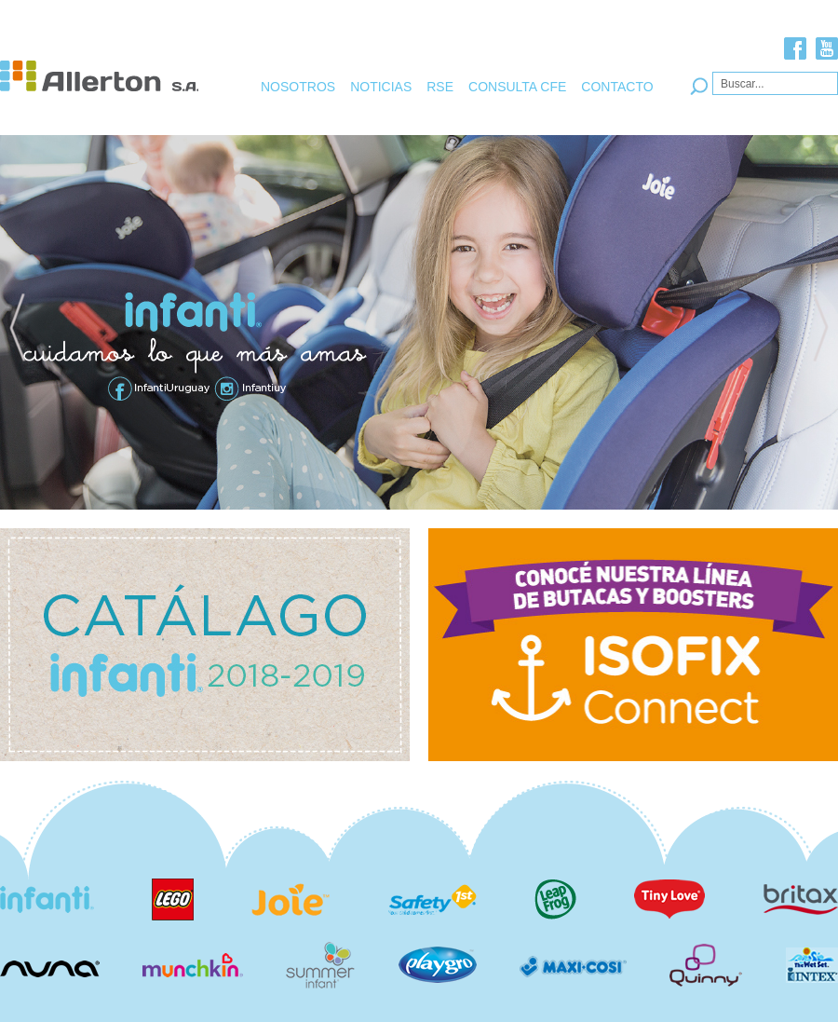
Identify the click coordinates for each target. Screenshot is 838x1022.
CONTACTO (617, 86)
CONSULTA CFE (517, 86)
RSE (439, 86)
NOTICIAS (381, 86)
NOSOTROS (298, 86)
